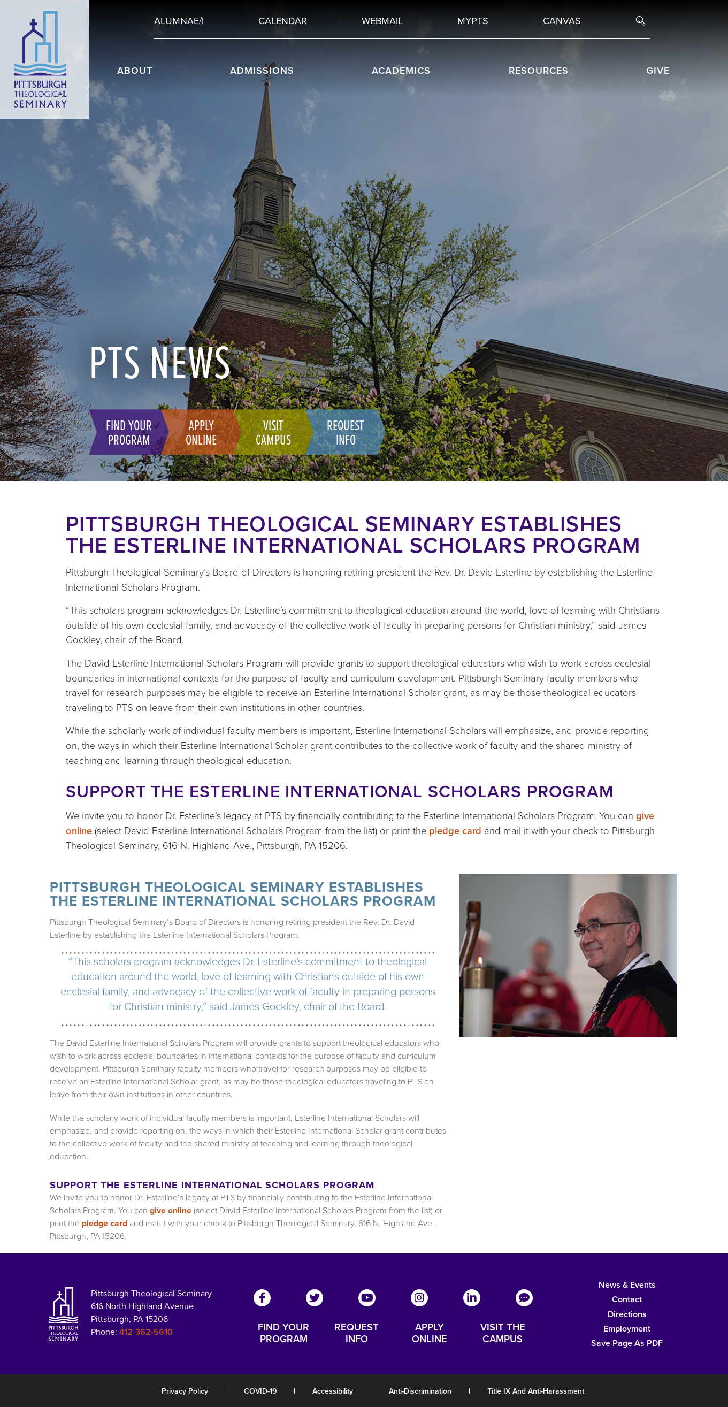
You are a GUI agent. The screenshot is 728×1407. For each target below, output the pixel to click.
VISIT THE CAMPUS (502, 1333)
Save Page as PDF (627, 1343)
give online (170, 1210)
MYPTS (472, 21)
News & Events (627, 1285)
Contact (627, 1299)
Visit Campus (273, 431)
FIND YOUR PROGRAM (283, 1333)
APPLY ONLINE (429, 1333)
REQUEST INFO (356, 1333)
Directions (627, 1314)
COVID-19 (260, 1391)
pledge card (455, 830)
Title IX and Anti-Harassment (535, 1391)
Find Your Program (129, 431)
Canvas (562, 21)
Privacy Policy (185, 1391)
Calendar (282, 21)
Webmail (382, 21)
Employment (626, 1329)
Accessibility (332, 1391)
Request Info (345, 431)
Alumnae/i (179, 21)
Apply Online (201, 431)
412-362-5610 (146, 1332)
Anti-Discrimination (420, 1391)
